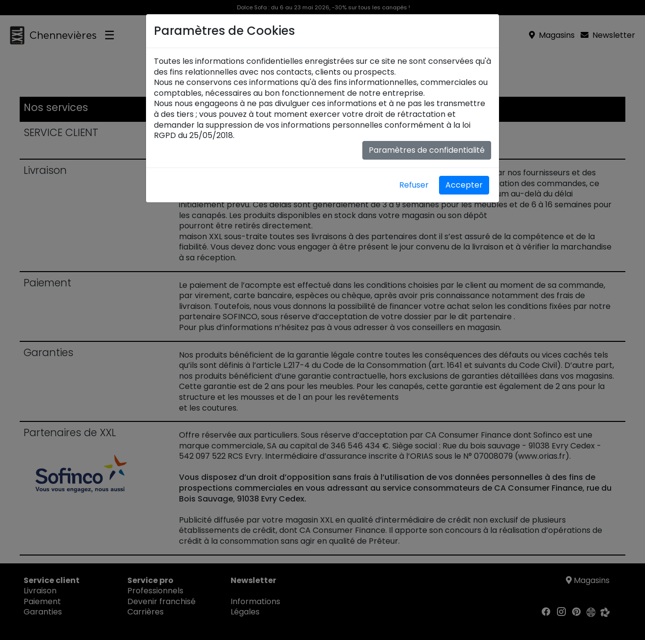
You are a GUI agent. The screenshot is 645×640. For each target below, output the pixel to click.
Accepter (464, 185)
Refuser (414, 185)
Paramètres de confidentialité (427, 150)
